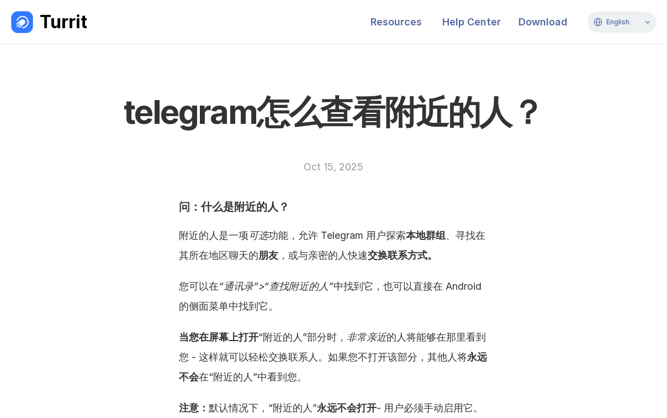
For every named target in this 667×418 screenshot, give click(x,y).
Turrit (63, 22)
